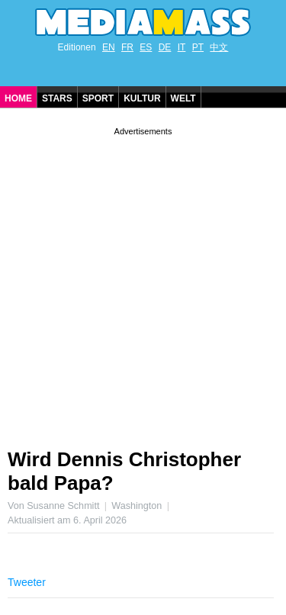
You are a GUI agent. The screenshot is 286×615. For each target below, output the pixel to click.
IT (182, 47)
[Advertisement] (143, 282)
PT (198, 47)
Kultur (142, 98)
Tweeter (27, 582)
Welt (183, 98)
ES (146, 47)
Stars (57, 98)
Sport (98, 98)
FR (127, 47)
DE (165, 47)
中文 (219, 47)
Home (18, 98)
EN (108, 47)
